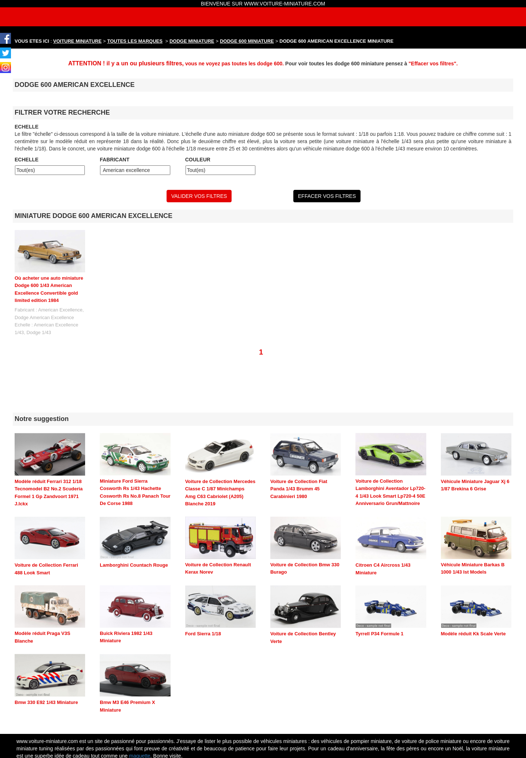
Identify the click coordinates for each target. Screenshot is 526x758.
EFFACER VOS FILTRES (327, 196)
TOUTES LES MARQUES (135, 41)
